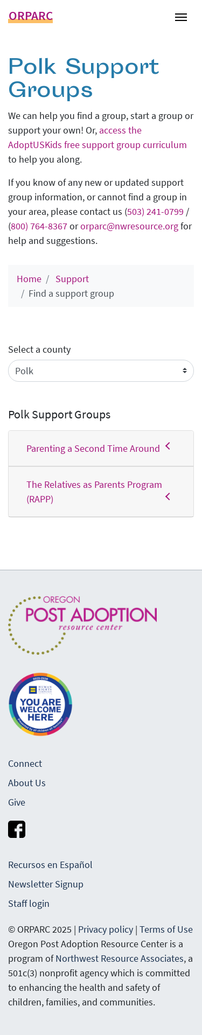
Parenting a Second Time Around (101, 447)
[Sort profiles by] (101, 371)
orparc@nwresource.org (129, 226)
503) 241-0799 (155, 211)
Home (29, 278)
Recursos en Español (50, 864)
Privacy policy (105, 929)
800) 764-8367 (39, 226)
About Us (27, 783)
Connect (25, 763)
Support (72, 278)
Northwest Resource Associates (119, 958)
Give (16, 802)
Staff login (29, 903)
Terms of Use (166, 929)
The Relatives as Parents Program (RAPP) (101, 491)
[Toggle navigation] (181, 16)
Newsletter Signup (45, 884)
